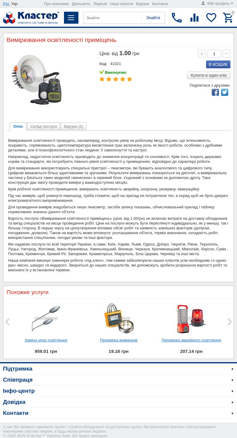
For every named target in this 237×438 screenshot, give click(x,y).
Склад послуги (43, 126)
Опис (18, 126)
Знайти (153, 17)
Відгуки (142, 3)
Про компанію (56, 3)
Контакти (160, 3)
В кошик (218, 64)
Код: (103, 63)
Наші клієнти (121, 3)
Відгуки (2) (73, 126)
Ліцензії (100, 3)
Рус (6, 3)
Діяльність (81, 3)
